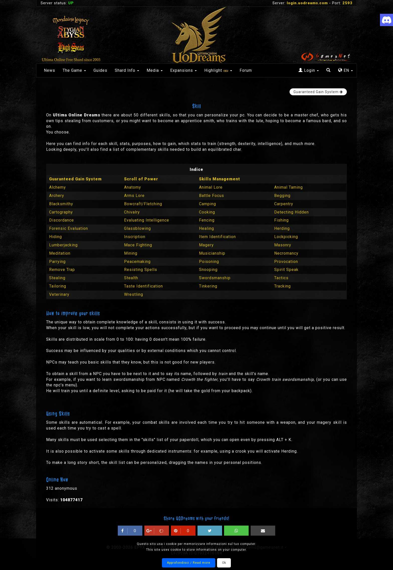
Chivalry (132, 212)
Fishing (281, 220)
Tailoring (57, 286)
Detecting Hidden (291, 212)
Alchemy (57, 187)
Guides (100, 70)
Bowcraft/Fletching (143, 203)
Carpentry (283, 203)
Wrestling (133, 294)
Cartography (61, 212)
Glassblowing (137, 228)
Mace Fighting (138, 245)
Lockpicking (286, 236)
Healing (206, 228)
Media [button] (155, 70)
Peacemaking (137, 261)
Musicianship (212, 253)
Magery (206, 245)
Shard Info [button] (127, 70)
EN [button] (345, 70)
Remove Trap (62, 269)
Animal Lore (211, 187)
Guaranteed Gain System (75, 179)
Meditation (59, 253)
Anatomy (132, 187)
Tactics (281, 277)
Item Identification (217, 236)
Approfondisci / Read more (188, 562)
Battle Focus (211, 195)
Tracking (282, 286)
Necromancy (286, 253)
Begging (282, 195)
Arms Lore (134, 195)
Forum (246, 70)
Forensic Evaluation (68, 228)
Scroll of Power (141, 179)
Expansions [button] (183, 70)
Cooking (207, 212)
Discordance (61, 220)
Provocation (286, 261)
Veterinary (59, 294)
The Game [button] (74, 70)
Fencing (207, 220)
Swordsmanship (215, 277)
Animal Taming (288, 187)
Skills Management (219, 179)
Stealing (57, 277)
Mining (130, 253)
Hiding (55, 236)
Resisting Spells (140, 269)
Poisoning (209, 261)
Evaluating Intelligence (146, 220)
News (49, 70)
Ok (224, 562)
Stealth (131, 277)
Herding (282, 228)
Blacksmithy (61, 203)
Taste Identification (143, 286)
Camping (207, 203)
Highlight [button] (218, 70)
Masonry (282, 245)
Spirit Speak (286, 269)
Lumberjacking (63, 245)
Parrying (57, 261)
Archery (56, 195)
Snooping (208, 269)
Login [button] (309, 70)
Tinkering (208, 286)
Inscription (134, 236)
